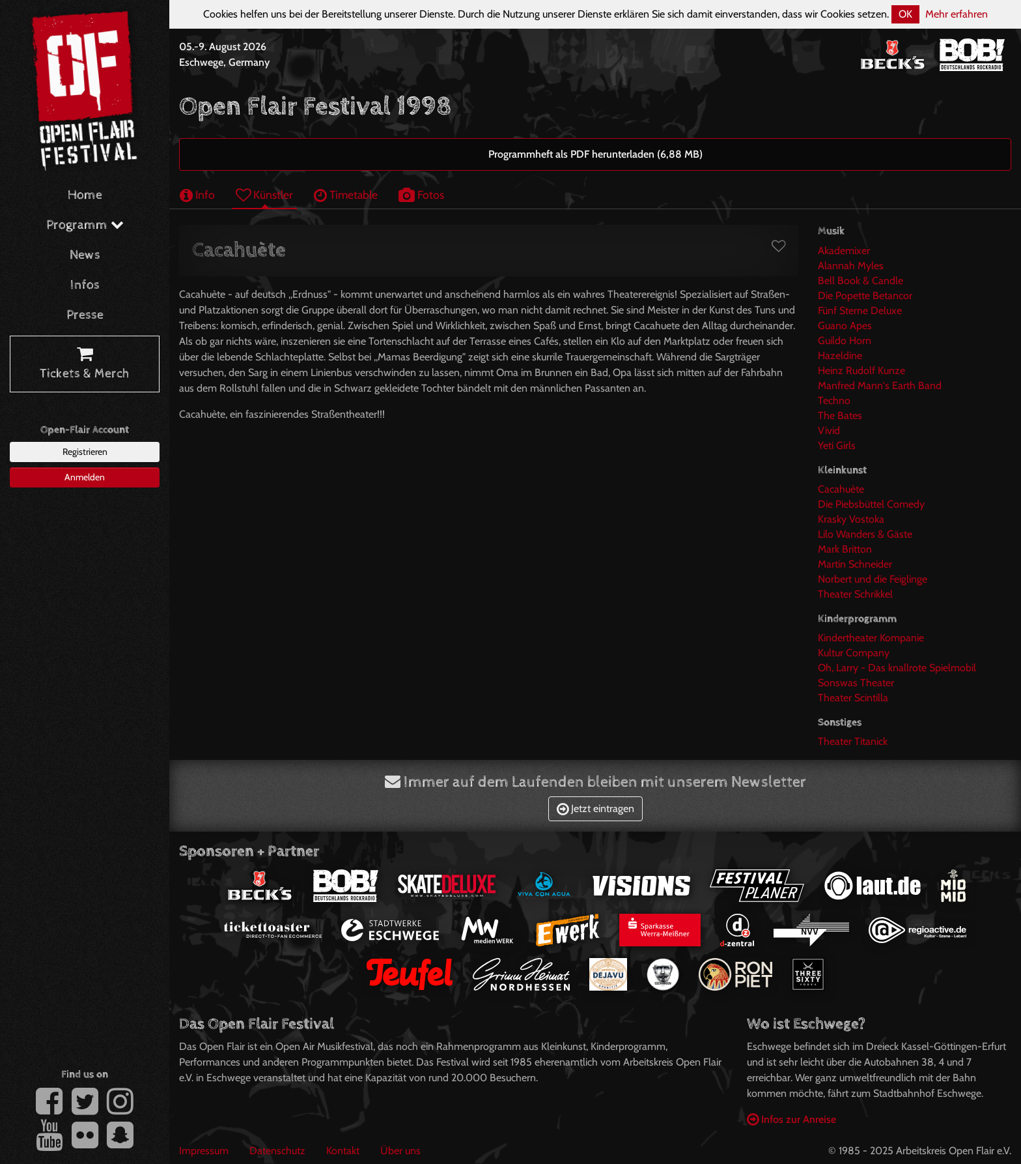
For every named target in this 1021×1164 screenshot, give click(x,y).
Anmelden (84, 477)
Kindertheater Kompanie (871, 638)
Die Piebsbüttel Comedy (871, 504)
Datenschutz (277, 1150)
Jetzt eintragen (595, 808)
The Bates (840, 415)
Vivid (829, 430)
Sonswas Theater (856, 683)
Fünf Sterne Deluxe (860, 310)
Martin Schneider (855, 564)
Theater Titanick (853, 741)
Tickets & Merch (85, 364)
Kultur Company (853, 653)
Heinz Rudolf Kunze (861, 370)
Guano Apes (845, 325)
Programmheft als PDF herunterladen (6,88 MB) (595, 154)
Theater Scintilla (853, 697)
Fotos (421, 194)
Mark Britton (845, 549)
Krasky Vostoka (851, 519)
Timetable (346, 194)
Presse (85, 315)
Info (197, 194)
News (85, 255)
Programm (85, 225)
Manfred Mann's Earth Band (880, 385)
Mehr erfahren (956, 14)
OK (905, 14)
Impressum (204, 1150)
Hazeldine (840, 355)
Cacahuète (841, 489)
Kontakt (342, 1150)
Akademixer (844, 250)
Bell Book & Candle (860, 280)
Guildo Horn (844, 340)
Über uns (400, 1150)
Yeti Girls (837, 445)
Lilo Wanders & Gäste (865, 534)
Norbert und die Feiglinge (872, 579)
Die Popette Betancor (865, 295)
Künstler (264, 194)
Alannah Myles (851, 265)
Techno (834, 400)
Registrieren (85, 452)
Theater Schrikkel (855, 594)
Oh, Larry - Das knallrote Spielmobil (897, 668)
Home (85, 195)
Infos (85, 285)
